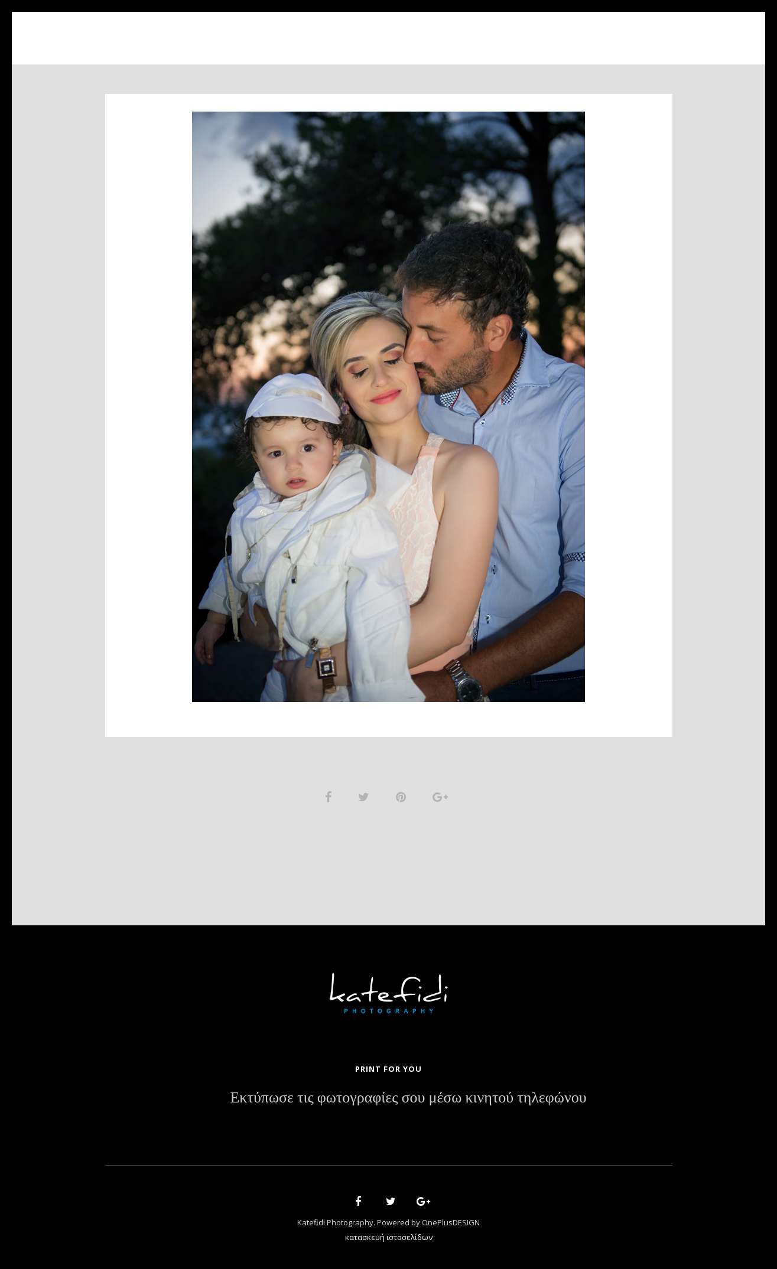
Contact (525, 31)
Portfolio (380, 31)
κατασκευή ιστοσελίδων (389, 1237)
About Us (310, 31)
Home (253, 31)
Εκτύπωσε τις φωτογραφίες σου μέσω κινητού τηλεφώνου (408, 1098)
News (470, 31)
